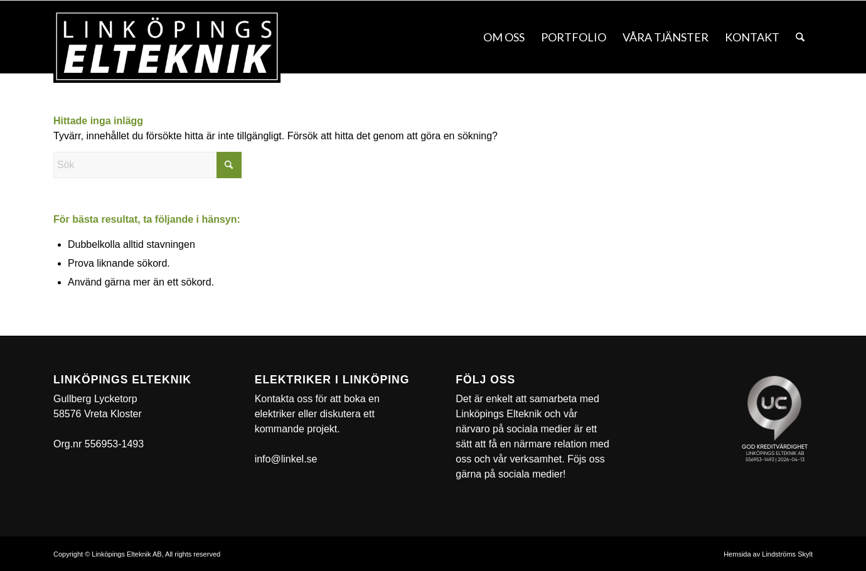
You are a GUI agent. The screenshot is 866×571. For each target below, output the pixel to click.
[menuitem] (504, 37)
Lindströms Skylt (787, 554)
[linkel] (167, 46)
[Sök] (800, 37)
